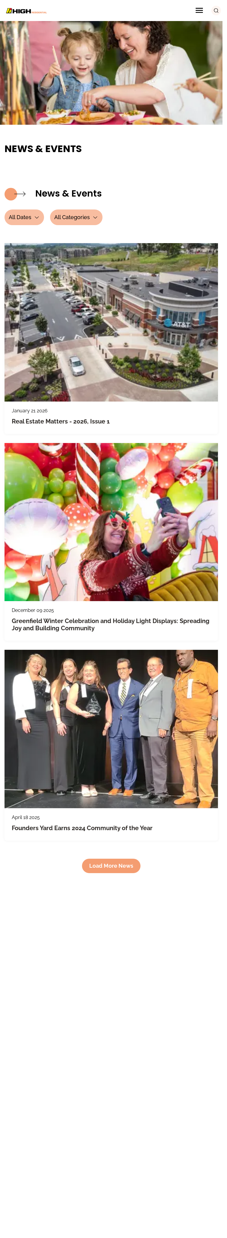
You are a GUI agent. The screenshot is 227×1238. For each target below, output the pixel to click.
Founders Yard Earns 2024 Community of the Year (82, 828)
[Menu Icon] (199, 10)
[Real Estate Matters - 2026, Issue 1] (111, 322)
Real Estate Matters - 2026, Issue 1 (61, 421)
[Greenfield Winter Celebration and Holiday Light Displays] (111, 522)
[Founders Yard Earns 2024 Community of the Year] (111, 729)
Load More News (111, 866)
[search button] (216, 10)
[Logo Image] (26, 10)
